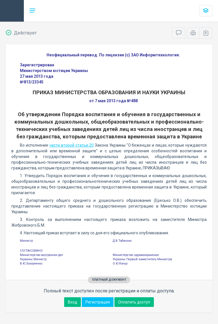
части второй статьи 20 (71, 145)
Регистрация (97, 302)
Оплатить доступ (134, 302)
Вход (72, 302)
